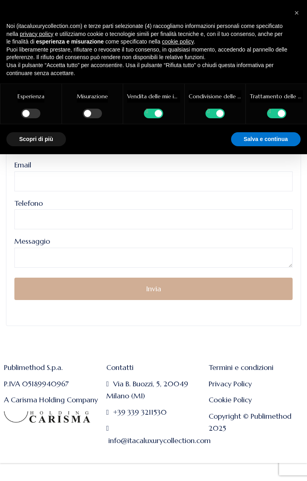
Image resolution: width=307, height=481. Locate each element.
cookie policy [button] (177, 41)
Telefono (153, 211)
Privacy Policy (230, 383)
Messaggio (153, 253)
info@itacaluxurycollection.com (159, 440)
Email (153, 173)
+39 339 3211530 (140, 412)
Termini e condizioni (241, 367)
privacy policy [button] (36, 34)
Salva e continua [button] (266, 139)
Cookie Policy (230, 399)
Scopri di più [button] (36, 139)
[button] (296, 12)
